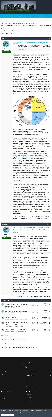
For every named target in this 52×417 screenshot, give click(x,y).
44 (20, 158)
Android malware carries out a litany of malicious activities (17, 323)
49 (24, 170)
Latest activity (29, 396)
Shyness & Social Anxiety (21, 331)
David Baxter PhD (43, 323)
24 (21, 165)
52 (28, 201)
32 (17, 196)
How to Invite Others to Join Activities (17, 329)
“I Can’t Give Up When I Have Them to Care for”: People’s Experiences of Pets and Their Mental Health (31, 230)
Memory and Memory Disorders (21, 319)
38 (43, 157)
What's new (29, 392)
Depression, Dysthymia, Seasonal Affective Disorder (17, 313)
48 (33, 168)
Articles (5, 16)
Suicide (17, 308)
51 (24, 197)
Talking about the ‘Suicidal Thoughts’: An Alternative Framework (17, 305)
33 (26, 201)
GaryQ (6, 326)
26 (16, 175)
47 (34, 163)
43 (19, 158)
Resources (36, 16)
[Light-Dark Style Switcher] (46, 16)
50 (19, 196)
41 (49, 157)
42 (17, 158)
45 (26, 158)
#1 (49, 38)
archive (49, 296)
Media (26, 16)
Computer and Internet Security (21, 326)
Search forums (5, 20)
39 (45, 157)
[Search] (49, 16)
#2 (47, 224)
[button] (9, 16)
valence (15, 160)
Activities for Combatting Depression (16, 311)
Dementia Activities (11, 317)
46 (34, 162)
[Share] (47, 38)
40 (47, 157)
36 (25, 199)
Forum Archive (16, 16)
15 (17, 160)
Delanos (24, 404)
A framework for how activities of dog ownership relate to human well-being (26, 27)
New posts (28, 394)
